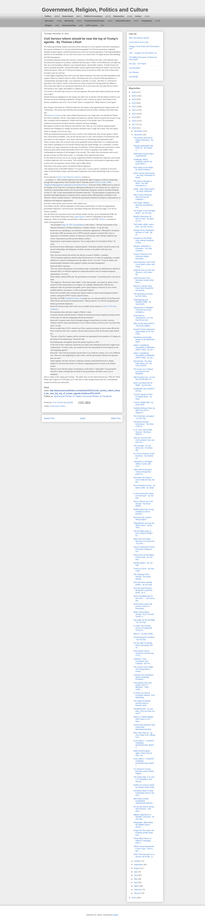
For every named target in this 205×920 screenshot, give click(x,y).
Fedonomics (118, 16)
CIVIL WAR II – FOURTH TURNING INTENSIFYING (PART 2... (143, 744)
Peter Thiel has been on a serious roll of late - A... (143, 855)
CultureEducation (123, 21)
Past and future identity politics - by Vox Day (142, 583)
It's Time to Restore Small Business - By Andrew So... (143, 456)
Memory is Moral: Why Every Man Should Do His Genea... (143, 288)
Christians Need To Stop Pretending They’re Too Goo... (143, 793)
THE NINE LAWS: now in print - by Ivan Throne (143, 225)
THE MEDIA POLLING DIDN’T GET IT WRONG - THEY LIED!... (142, 686)
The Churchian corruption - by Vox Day (143, 417)
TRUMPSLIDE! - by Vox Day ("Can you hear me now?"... (144, 711)
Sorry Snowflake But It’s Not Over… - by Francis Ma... (144, 598)
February (138, 889)
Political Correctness (93, 16)
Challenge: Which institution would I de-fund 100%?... (143, 161)
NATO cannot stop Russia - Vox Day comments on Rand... (144, 175)
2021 (134, 110)
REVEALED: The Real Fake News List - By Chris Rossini (142, 363)
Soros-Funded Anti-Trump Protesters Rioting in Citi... (144, 549)
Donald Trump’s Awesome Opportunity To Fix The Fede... (144, 331)
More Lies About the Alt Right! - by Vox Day (142, 384)
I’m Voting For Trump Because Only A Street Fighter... (143, 771)
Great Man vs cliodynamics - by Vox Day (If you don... (143, 318)
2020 (134, 114)
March (136, 886)
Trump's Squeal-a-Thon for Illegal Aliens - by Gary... (143, 396)
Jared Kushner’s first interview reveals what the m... (143, 280)
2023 (134, 103)
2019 (134, 117)
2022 (134, 106)
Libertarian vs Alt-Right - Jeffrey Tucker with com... (143, 464)
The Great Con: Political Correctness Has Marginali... (143, 371)
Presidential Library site (73, 298)
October (137, 861)
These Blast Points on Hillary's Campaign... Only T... (142, 840)
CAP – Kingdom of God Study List (142, 53)
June (136, 875)
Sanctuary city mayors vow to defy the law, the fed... (144, 479)
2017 (134, 124)
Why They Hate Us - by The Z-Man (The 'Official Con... (144, 735)
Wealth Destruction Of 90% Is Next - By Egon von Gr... (143, 218)
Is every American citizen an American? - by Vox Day (143, 495)
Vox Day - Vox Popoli (137, 64)
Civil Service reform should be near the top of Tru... (143, 653)
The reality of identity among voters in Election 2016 (141, 703)
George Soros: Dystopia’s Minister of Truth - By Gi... (143, 232)
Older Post (116, 418)
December (138, 131)
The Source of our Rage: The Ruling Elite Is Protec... (143, 669)
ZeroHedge (133, 77)
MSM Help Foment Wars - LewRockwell (144, 155)
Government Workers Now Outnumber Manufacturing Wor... (144, 727)
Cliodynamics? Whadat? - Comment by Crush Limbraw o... (143, 310)
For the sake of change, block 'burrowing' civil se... (143, 645)
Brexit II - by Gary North (143, 634)
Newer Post (49, 418)
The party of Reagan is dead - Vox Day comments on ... (142, 183)
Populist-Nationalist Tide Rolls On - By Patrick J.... (143, 148)
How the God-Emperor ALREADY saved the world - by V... (142, 590)
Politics (48, 16)
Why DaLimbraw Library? (139, 38)
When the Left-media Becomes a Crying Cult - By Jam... (143, 541)
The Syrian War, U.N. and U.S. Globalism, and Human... (143, 779)
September (138, 865)
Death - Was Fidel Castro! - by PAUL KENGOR (144, 190)
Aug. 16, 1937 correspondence (73, 225)
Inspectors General (54, 115)
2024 (134, 99)
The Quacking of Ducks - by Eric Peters (143, 295)
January (137, 893)
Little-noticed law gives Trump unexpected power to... (142, 471)
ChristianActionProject (94, 21)
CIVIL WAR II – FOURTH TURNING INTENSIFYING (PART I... (143, 762)
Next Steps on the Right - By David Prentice (143, 168)
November (138, 135)
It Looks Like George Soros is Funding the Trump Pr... (142, 628)
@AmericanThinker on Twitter (67, 396)
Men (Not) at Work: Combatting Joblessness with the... (143, 801)
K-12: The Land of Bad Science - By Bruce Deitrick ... (142, 432)
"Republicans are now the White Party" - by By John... (143, 525)
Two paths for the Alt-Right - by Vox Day (144, 621)
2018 (134, 121)
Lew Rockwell (134, 68)
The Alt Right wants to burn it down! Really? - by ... (143, 533)
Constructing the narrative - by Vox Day (143, 638)
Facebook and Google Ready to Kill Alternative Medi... (144, 339)
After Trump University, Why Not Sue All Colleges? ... (142, 197)
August (137, 868)
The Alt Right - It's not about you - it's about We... (142, 448)
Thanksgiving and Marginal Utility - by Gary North (142, 302)
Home (83, 418)
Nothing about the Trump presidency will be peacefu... (143, 511)
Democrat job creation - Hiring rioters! (143, 518)
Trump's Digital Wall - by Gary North (143, 403)
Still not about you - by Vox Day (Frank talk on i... (144, 378)
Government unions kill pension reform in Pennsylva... (142, 606)
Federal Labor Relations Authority (68, 177)
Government (67, 16)
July (136, 872)
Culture (138, 16)
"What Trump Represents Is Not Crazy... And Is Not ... (143, 848)
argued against (80, 217)
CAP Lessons (92, 25)
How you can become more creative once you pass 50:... (144, 440)
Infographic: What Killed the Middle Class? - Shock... (143, 824)
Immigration (147, 21)
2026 (134, 92)
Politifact (102, 219)
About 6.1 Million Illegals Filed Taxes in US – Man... (143, 719)
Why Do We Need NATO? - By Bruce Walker (144, 324)
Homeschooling (69, 25)
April (136, 882)
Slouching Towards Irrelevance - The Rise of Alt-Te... (143, 424)
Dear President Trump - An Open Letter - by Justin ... (144, 487)
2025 (134, 96)
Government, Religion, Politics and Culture (95, 10)
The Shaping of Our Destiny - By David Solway (141, 576)
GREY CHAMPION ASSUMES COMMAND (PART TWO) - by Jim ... (144, 347)
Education (49, 21)
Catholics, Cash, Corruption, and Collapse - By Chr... (142, 661)
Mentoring (69, 21)
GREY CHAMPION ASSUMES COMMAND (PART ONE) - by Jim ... (144, 355)
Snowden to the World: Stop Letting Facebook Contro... (143, 240)
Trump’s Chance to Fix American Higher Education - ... (142, 256)
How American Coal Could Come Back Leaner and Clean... (144, 264)
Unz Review (134, 72)
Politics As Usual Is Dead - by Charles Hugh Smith (144, 786)
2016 (134, 128)
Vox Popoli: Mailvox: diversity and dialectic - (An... (143, 205)
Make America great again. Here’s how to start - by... (142, 753)
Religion (48, 25)
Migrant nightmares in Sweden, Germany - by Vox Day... (143, 817)
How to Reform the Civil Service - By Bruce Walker (143, 503)
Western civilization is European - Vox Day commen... (142, 248)
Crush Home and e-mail (138, 42)
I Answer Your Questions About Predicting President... (143, 677)
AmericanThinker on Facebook (97, 396)
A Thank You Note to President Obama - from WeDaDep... (144, 695)
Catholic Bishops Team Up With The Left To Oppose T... (144, 410)
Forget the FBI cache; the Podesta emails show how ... (143, 832)
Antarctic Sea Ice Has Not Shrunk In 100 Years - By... (143, 272)
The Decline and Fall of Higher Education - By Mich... (143, 140)
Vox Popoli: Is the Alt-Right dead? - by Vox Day (144, 212)
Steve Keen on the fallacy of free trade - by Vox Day (143, 557)
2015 (134, 898)
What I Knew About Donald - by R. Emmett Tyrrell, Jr (143, 614)
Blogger (115, 915)
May (136, 879)
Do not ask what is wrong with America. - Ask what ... (143, 809)
